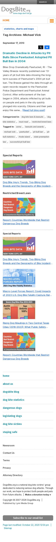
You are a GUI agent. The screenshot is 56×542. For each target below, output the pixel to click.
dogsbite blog (11, 391)
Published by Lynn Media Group (18, 503)
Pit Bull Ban (38, 132)
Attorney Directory (13, 475)
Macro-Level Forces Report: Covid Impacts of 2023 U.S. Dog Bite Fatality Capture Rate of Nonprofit (27, 293)
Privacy (7, 468)
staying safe (10, 432)
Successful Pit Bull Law (20, 142)
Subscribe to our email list (28, 518)
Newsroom (9, 445)
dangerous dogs (12, 407)
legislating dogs (12, 416)
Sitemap (8, 528)
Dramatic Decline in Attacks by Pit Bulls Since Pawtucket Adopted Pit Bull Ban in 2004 (27, 57)
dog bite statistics (13, 399)
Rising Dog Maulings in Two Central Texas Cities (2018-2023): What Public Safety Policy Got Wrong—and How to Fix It (26, 325)
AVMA (18, 127)
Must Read (23, 122)
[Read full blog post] (33, 110)
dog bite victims (12, 424)
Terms (6, 460)
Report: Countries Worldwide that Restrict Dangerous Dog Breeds (26, 222)
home (6, 375)
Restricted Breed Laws (41, 122)
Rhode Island (24, 137)
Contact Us (8, 453)
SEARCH (43, 2)
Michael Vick (9, 132)
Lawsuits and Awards (34, 127)
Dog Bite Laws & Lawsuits (32, 117)
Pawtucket (24, 132)
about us (8, 383)
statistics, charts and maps (20, 28)
